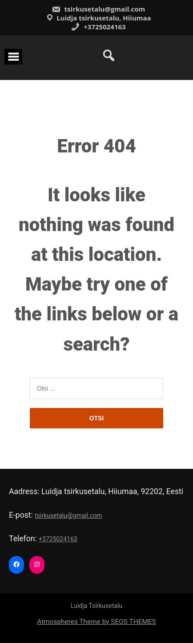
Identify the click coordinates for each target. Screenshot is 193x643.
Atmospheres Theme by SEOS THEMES (96, 622)
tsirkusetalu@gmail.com (98, 8)
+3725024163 (98, 26)
